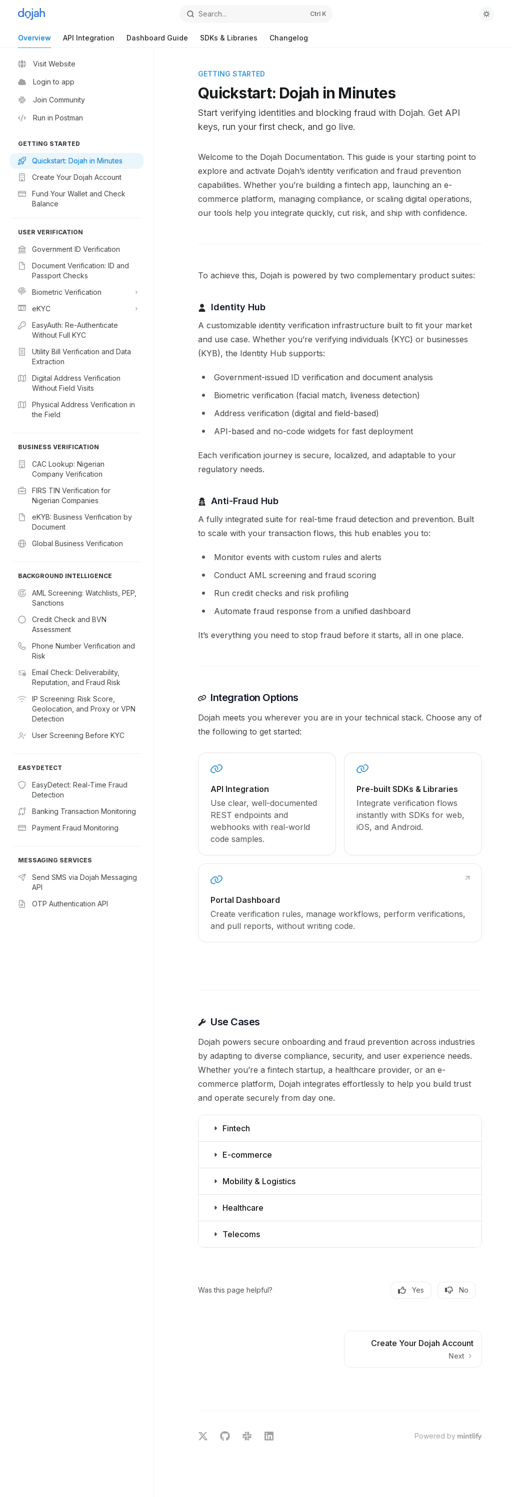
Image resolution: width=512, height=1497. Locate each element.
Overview (34, 40)
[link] (267, 803)
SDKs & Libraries (229, 40)
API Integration (88, 40)
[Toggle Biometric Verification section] (77, 292)
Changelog (289, 40)
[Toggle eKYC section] (77, 309)
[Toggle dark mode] (486, 13)
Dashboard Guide (157, 40)
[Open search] (256, 14)
